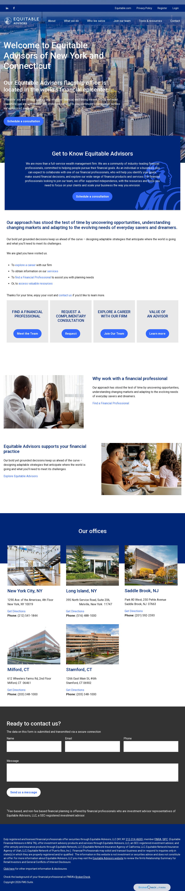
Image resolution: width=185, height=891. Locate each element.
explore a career (25, 265)
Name (10, 738)
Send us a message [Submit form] (23, 792)
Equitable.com (123, 3)
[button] (52, 16)
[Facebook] (13, 3)
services (52, 271)
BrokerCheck (83, 876)
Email (68, 738)
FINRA (157, 839)
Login (176, 3)
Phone (128, 738)
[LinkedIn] (7, 3)
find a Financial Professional (33, 277)
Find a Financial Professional (110, 403)
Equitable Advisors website (108, 858)
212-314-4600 (134, 839)
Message (13, 761)
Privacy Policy (144, 3)
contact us (65, 295)
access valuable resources (36, 283)
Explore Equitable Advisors (21, 476)
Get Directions (16, 611)
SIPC (165, 839)
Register (162, 3)
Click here (9, 868)
